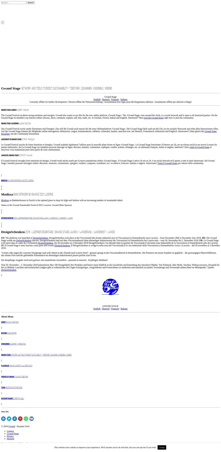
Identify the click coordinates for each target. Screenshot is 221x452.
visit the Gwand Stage (154, 118)
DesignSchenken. (41, 238)
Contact (10, 37)
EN (8, 15)
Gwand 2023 (12, 30)
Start (9, 7)
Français (115, 99)
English (9, 17)
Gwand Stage (13, 433)
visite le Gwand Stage (199, 147)
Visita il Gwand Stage (167, 163)
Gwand (11, 426)
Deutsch (10, 12)
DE (8, 10)
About (9, 35)
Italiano (124, 99)
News (9, 32)
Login (9, 45)
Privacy (10, 436)
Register (10, 42)
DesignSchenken (23, 240)
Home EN (11, 27)
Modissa (5, 200)
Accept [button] (161, 447)
